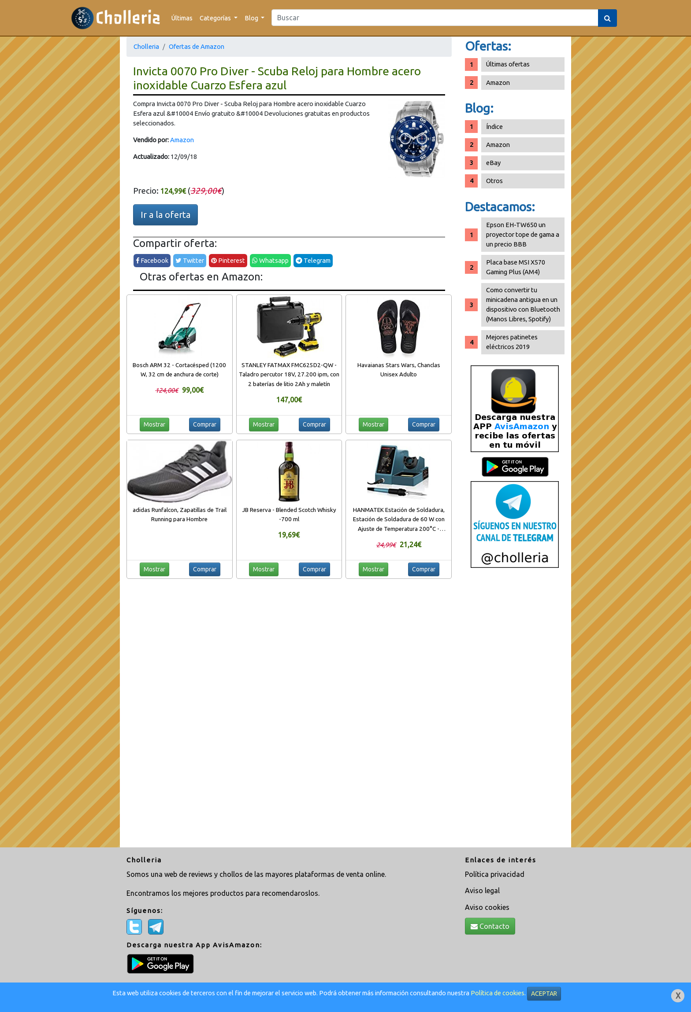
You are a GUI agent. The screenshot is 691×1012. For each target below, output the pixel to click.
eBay (493, 162)
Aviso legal (482, 890)
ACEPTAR (544, 993)
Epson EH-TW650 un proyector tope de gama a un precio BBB (522, 234)
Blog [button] (252, 18)
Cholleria (146, 46)
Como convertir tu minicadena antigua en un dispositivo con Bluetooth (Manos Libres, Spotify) (523, 304)
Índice (494, 126)
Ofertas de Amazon (196, 46)
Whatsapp (270, 260)
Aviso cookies (487, 907)
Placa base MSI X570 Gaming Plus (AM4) (515, 267)
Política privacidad (494, 874)
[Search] (434, 17)
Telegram (313, 260)
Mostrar (154, 424)
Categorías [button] (216, 18)
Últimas (182, 18)
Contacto (490, 926)
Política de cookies (497, 993)
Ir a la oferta (165, 215)
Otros (494, 180)
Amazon (182, 140)
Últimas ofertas (508, 64)
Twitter (189, 260)
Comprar (204, 424)
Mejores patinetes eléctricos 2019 (512, 341)
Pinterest (228, 260)
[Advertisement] (515, 711)
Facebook (152, 260)
